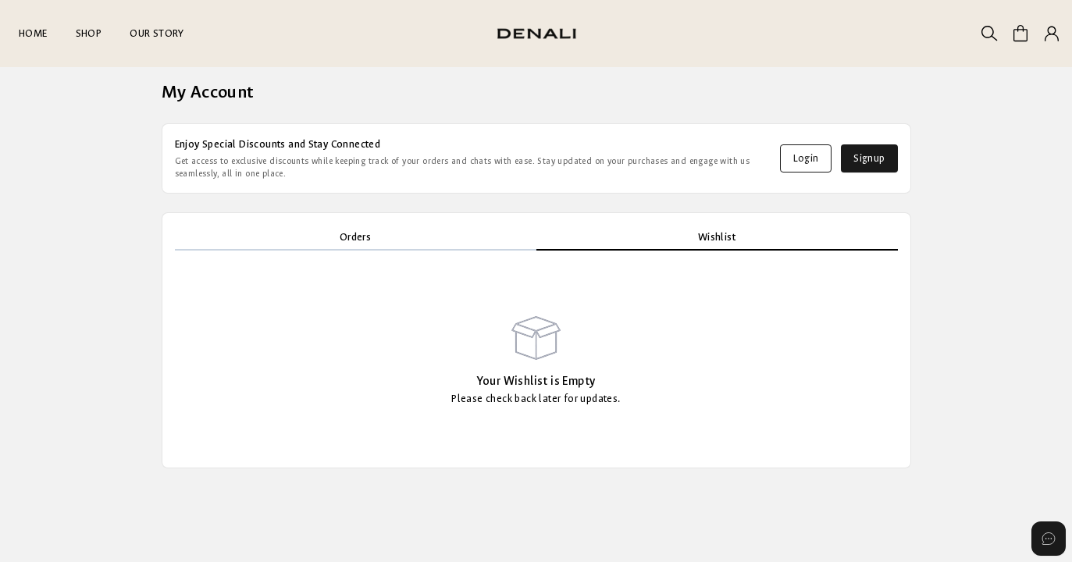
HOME (33, 33)
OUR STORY (157, 33)
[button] (1052, 34)
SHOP (89, 33)
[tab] (355, 238)
